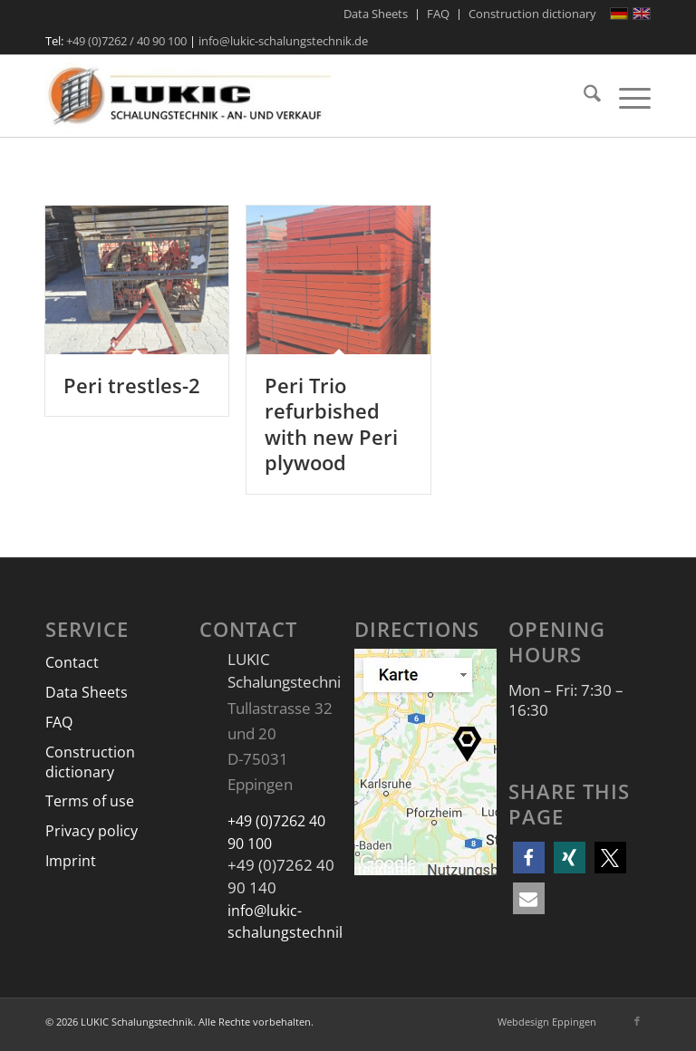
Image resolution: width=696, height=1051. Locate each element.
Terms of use (89, 801)
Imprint (70, 861)
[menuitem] (376, 14)
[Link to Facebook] (637, 1021)
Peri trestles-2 (131, 385)
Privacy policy (91, 831)
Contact (72, 662)
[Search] (583, 96)
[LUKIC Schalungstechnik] (188, 96)
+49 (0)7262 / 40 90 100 (126, 41)
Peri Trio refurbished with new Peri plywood (331, 424)
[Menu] (626, 96)
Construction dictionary (90, 762)
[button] (529, 857)
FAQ (58, 722)
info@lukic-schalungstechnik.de (283, 41)
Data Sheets (86, 692)
